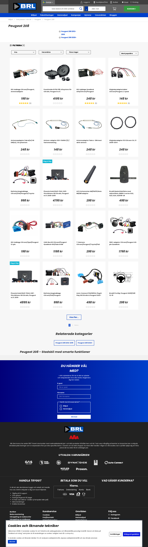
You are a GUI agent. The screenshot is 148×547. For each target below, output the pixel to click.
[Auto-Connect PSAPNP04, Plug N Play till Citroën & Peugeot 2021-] (90, 296)
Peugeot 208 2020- (68, 37)
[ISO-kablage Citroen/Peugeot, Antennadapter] (25, 93)
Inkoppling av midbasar (20, 519)
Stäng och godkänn (131, 534)
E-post (59, 383)
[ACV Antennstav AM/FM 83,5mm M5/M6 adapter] (90, 194)
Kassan (131, 8)
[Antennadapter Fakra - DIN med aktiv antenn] (90, 143)
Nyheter (87, 15)
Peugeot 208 (49, 19)
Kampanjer (76, 15)
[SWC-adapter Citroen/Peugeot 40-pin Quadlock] (123, 245)
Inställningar (115, 534)
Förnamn (60, 393)
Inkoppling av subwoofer (20, 517)
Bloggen (113, 15)
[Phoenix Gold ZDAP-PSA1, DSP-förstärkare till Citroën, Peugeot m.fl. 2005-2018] (58, 194)
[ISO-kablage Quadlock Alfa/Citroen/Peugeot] (90, 93)
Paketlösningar (47, 15)
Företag (135, 2)
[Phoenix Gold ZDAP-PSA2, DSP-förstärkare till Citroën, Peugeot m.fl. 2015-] (25, 296)
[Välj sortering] (129, 53)
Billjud (34, 15)
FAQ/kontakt (48, 517)
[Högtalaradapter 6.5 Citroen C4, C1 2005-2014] (123, 143)
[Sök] (63, 8)
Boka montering (17, 514)
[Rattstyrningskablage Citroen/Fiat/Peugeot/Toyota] (25, 194)
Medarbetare (81, 520)
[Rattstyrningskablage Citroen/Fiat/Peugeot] (58, 296)
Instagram (115, 515)
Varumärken (100, 15)
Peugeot (37, 19)
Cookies (46, 515)
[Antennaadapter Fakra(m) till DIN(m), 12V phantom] (25, 143)
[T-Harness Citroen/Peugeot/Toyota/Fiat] (90, 245)
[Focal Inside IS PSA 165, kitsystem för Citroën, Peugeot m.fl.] (58, 93)
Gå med (74, 417)
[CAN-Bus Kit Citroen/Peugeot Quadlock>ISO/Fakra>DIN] (58, 245)
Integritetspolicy (50, 520)
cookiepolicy (69, 533)
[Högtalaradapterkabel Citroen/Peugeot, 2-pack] (123, 93)
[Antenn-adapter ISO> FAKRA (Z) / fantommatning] (58, 143)
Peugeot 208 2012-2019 (68, 33)
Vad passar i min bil (23, 19)
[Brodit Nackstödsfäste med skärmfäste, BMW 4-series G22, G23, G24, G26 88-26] (123, 194)
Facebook (115, 518)
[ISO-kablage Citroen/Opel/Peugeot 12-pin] (25, 245)
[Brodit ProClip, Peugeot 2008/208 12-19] (123, 296)
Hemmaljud (62, 15)
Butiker (13, 512)
